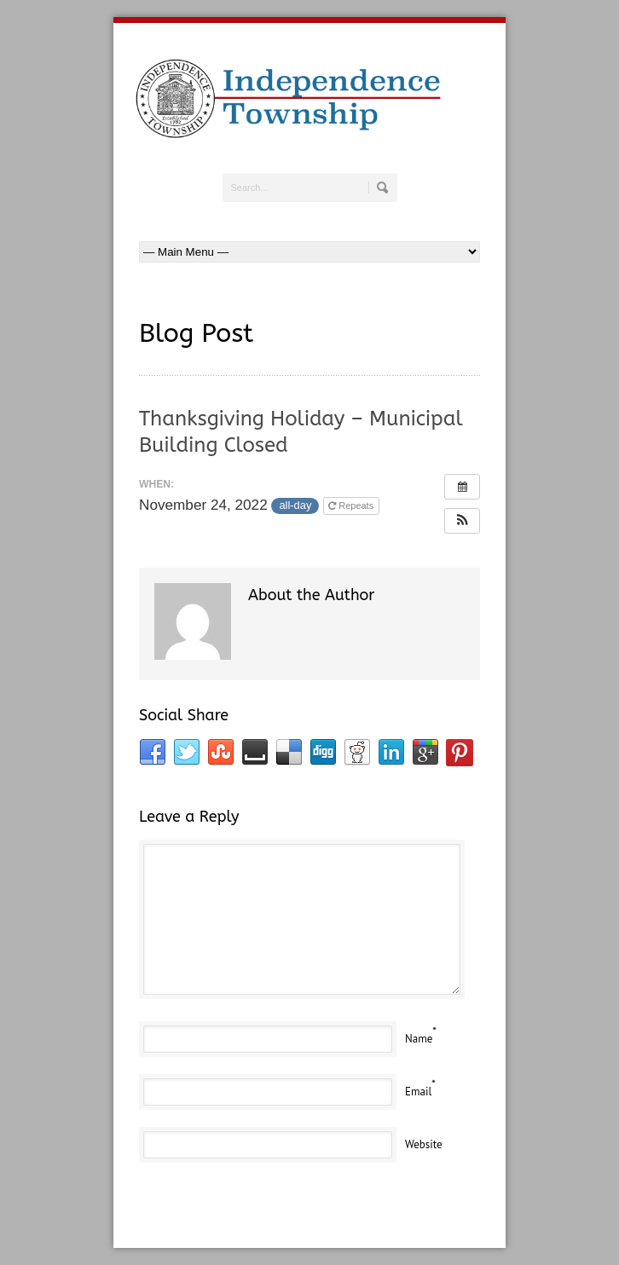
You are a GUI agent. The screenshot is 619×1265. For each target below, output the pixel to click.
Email (418, 1091)
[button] (462, 521)
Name (418, 1038)
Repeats (352, 505)
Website (424, 1144)
